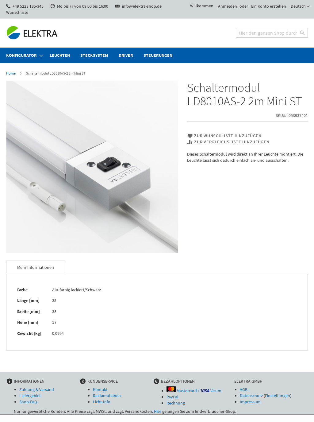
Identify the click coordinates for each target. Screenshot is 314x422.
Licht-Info (101, 402)
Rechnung (176, 403)
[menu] (157, 55)
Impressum (250, 402)
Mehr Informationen (35, 267)
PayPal (172, 397)
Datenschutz (251, 395)
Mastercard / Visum (194, 390)
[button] (300, 6)
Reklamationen (107, 395)
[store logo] (32, 32)
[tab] (35, 267)
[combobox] (272, 33)
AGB (243, 389)
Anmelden (227, 6)
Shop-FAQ (28, 402)
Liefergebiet (30, 395)
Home (11, 73)
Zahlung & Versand (36, 389)
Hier (157, 411)
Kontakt (100, 389)
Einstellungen (277, 395)
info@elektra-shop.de (142, 6)
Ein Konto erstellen (268, 6)
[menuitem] (22, 55)
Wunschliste (17, 12)
